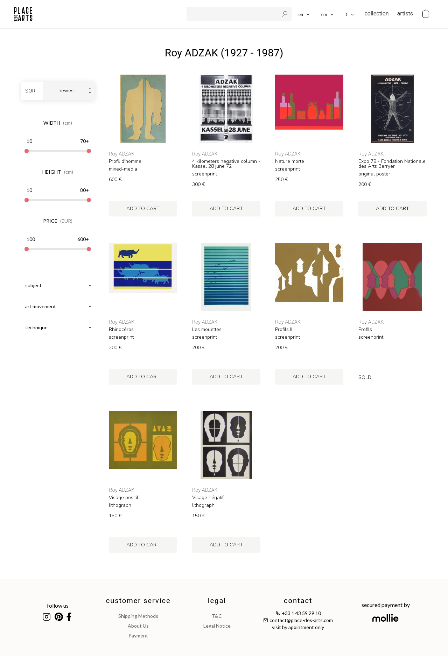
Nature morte (289, 161)
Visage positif (123, 497)
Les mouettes (207, 329)
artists (405, 13)
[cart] (425, 14)
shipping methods (138, 616)
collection (376, 13)
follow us (58, 605)
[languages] (304, 14)
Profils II (283, 329)
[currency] (350, 14)
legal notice (217, 626)
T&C (217, 616)
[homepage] (23, 14)
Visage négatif (208, 497)
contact (298, 600)
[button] (328, 14)
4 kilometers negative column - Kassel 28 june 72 (226, 164)
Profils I (366, 329)
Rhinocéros (121, 329)
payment (138, 635)
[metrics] (328, 14)
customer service (138, 600)
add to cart (143, 208)
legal (217, 600)
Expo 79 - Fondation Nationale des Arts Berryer (392, 164)
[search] (233, 14)
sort (31, 91)
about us (138, 626)
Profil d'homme (125, 161)
